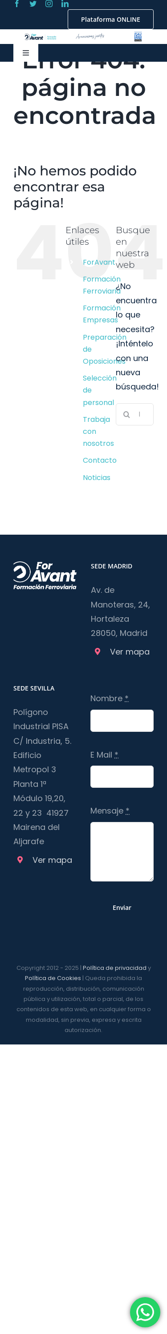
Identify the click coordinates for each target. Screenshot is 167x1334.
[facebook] (16, 3)
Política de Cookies (53, 978)
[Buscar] (127, 414)
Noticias (96, 477)
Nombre (109, 698)
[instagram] (49, 3)
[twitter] (33, 3)
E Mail (104, 754)
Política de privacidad (115, 968)
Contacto (100, 460)
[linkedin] (65, 3)
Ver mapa (130, 651)
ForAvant (99, 262)
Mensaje (110, 810)
